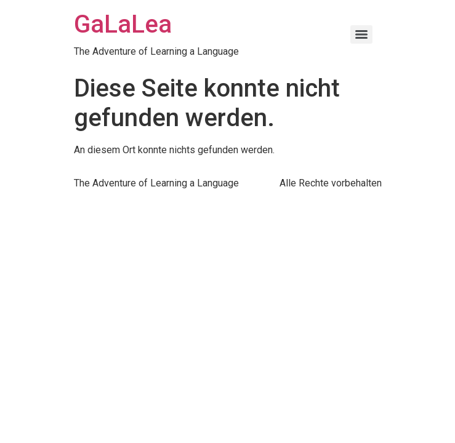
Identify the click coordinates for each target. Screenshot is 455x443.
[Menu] (361, 34)
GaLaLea (123, 24)
